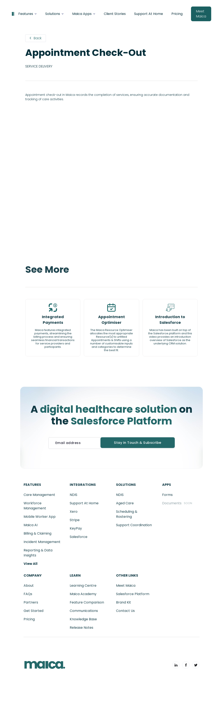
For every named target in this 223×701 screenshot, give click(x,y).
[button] (27, 13)
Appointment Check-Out (85, 52)
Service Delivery (38, 66)
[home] (13, 13)
